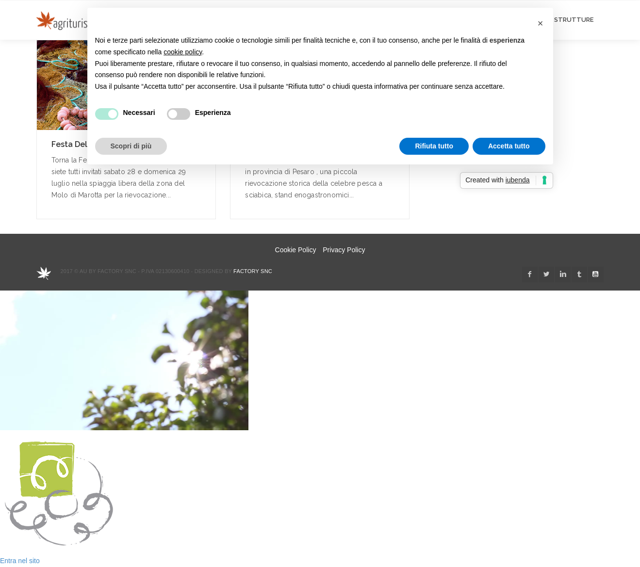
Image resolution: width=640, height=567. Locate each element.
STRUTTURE (573, 19)
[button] (540, 23)
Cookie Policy (295, 250)
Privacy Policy (344, 250)
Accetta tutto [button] (509, 146)
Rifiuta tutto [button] (434, 146)
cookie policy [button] (183, 52)
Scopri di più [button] (131, 146)
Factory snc (252, 271)
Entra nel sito (20, 561)
